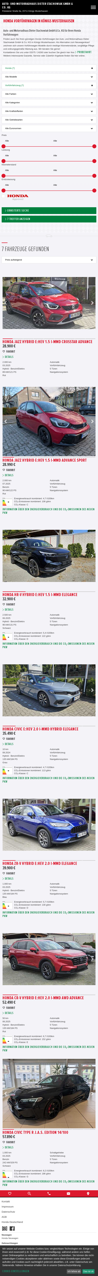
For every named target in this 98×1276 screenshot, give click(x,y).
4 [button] (39, 338)
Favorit (10, 351)
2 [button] (18, 338)
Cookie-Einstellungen (15, 1271)
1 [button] (8, 338)
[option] (49, 303)
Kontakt (6, 1201)
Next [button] (92, 303)
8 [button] (80, 338)
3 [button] (28, 338)
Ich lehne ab (74, 1271)
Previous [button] (5, 303)
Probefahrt (84, 52)
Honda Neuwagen (10, 1238)
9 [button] (90, 338)
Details (9, 357)
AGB (4, 1217)
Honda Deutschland (12, 1222)
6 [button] (59, 338)
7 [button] (70, 338)
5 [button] (49, 338)
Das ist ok (88, 1271)
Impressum (8, 1206)
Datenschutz (8, 1211)
